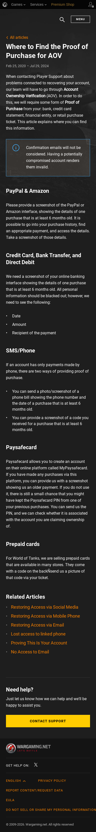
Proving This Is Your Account (39, 642)
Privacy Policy (52, 781)
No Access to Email (30, 651)
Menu (80, 19)
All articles (19, 37)
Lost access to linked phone (38, 633)
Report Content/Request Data (34, 790)
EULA (10, 800)
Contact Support (48, 721)
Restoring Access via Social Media (44, 607)
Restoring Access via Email (37, 625)
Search (62, 22)
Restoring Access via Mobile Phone (45, 616)
